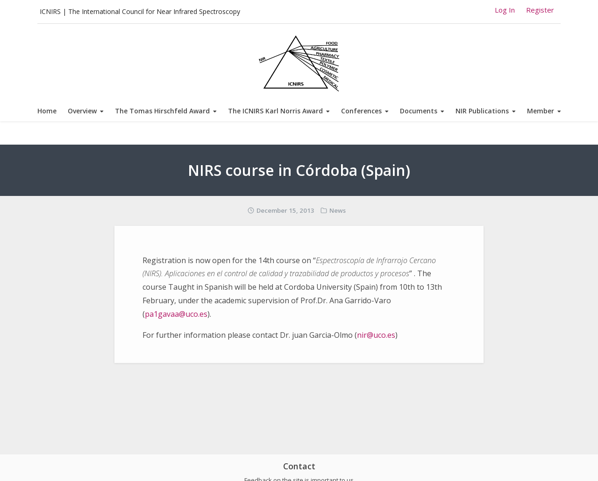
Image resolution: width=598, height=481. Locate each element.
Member (540, 110)
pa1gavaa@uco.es (176, 314)
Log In (505, 9)
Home (47, 110)
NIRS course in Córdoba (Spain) (299, 170)
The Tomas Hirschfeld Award (162, 110)
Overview (82, 110)
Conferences (361, 110)
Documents (418, 110)
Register (540, 9)
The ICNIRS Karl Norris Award (275, 110)
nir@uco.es (376, 335)
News (337, 210)
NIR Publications (482, 110)
